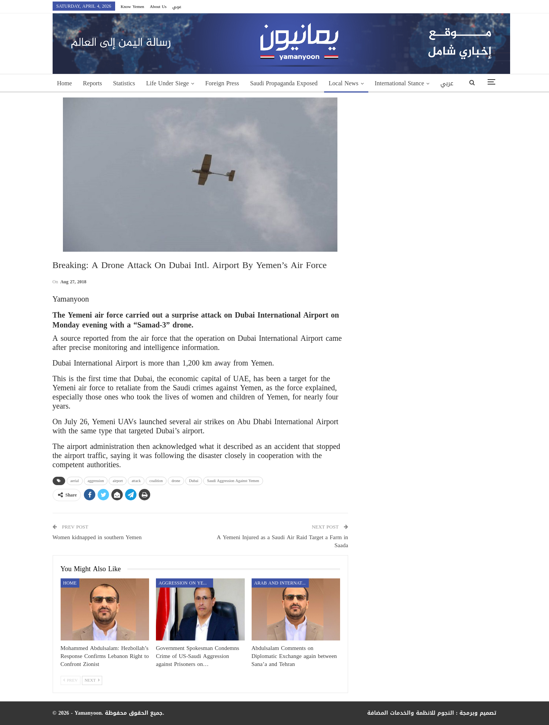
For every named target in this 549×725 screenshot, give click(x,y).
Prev (70, 680)
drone (176, 480)
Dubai (193, 480)
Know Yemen (132, 7)
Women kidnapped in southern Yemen (97, 537)
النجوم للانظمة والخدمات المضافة (410, 713)
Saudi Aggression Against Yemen (233, 480)
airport (117, 480)
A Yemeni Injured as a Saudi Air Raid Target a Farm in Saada (282, 541)
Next (92, 680)
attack (136, 480)
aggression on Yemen (186, 583)
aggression (96, 480)
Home (64, 83)
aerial (75, 480)
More (381, 83)
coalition (156, 480)
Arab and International (281, 583)
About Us (158, 7)
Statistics (124, 83)
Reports (92, 83)
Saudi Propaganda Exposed (284, 83)
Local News (343, 83)
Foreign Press (222, 83)
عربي (176, 7)
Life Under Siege (167, 83)
